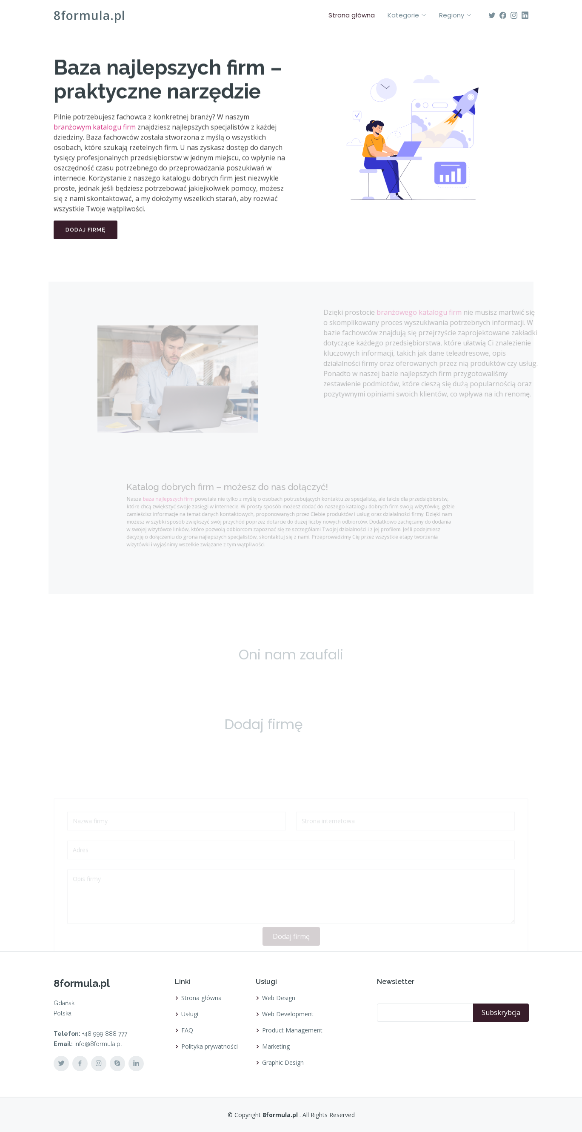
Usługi (189, 1014)
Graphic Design (283, 1063)
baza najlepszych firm (185, 500)
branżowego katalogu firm (429, 312)
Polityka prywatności (209, 1046)
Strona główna (351, 15)
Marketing (276, 1046)
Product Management (292, 1030)
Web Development (288, 1014)
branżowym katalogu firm (95, 131)
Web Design (278, 998)
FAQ (187, 1030)
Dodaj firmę (86, 234)
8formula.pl (90, 15)
